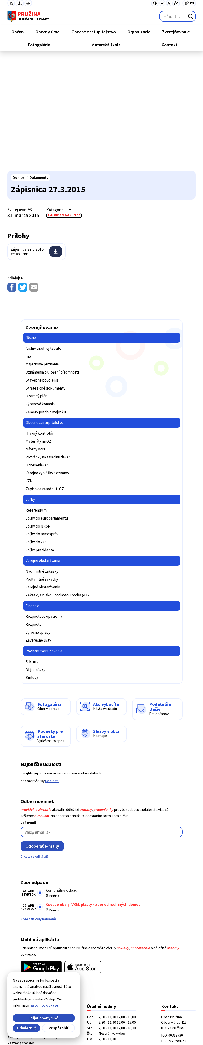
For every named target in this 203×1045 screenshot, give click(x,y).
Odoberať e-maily (42, 734)
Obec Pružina (58, 1026)
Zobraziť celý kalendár (38, 807)
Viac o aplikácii (33, 866)
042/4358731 (171, 954)
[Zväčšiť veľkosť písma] (176, 3)
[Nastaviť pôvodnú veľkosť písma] (168, 3)
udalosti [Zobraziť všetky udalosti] (52, 668)
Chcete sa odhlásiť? (34, 744)
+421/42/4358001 (174, 949)
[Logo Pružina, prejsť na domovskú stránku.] (28, 16)
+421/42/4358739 (174, 943)
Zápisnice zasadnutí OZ (64, 103)
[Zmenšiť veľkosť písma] (162, 3)
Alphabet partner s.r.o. (67, 1020)
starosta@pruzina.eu (178, 965)
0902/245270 (171, 960)
